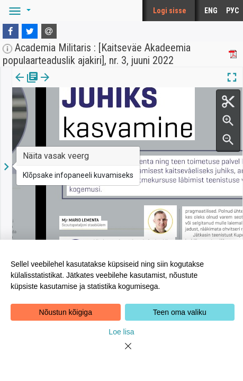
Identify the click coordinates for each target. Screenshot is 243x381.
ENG (211, 10)
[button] (18, 10)
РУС (232, 10)
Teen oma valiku (179, 312)
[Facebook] (11, 31)
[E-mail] (49, 31)
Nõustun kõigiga (65, 312)
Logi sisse (169, 10)
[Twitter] (30, 31)
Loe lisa (121, 332)
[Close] (121, 352)
